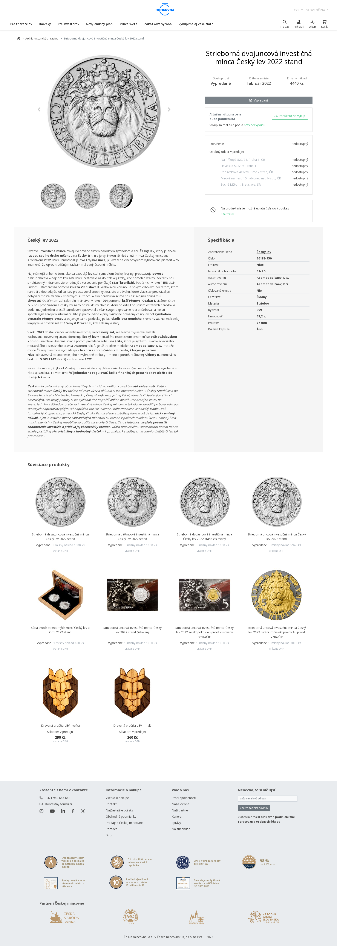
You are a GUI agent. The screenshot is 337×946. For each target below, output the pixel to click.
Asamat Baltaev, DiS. (146, 346)
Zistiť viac (227, 214)
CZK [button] (297, 10)
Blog (109, 835)
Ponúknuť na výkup (289, 116)
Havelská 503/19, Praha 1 (238, 166)
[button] (47, 109)
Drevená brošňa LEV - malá (132, 725)
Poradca (111, 829)
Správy (176, 823)
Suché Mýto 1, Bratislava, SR (241, 184)
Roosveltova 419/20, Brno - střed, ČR (247, 172)
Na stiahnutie (181, 829)
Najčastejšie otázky (119, 810)
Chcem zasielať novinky (254, 808)
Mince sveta (128, 24)
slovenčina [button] (316, 10)
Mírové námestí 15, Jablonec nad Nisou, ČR (251, 178)
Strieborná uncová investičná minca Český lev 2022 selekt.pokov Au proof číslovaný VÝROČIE (204, 632)
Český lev (264, 252)
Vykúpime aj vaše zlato (196, 24)
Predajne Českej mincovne (124, 823)
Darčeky (45, 24)
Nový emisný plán (99, 24)
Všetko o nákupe (117, 798)
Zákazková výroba (158, 24)
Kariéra (177, 816)
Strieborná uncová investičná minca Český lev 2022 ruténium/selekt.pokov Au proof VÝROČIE (277, 632)
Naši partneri (181, 810)
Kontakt (111, 804)
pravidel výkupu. (255, 125)
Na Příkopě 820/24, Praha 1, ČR (243, 160)
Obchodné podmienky (121, 816)
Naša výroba (180, 804)
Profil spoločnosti (184, 798)
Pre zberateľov (21, 24)
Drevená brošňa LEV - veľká (60, 725)
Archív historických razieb (41, 38)
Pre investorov (68, 24)
